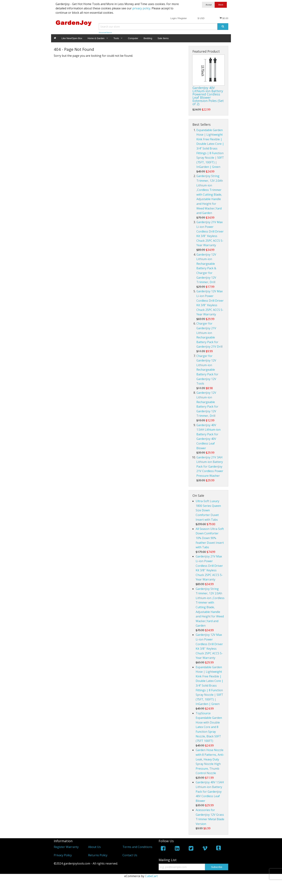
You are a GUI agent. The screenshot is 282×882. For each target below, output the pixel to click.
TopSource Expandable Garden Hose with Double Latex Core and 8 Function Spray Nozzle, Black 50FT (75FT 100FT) (209, 727)
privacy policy (141, 8)
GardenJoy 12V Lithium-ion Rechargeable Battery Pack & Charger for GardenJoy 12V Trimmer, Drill (206, 268)
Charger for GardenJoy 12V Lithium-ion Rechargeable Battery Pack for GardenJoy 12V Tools (207, 370)
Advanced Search (105, 32)
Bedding (148, 38)
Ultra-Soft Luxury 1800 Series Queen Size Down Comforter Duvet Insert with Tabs (208, 510)
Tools (116, 38)
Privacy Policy (63, 855)
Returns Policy (97, 855)
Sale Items (163, 38)
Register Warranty (66, 847)
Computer (133, 38)
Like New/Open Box (72, 38)
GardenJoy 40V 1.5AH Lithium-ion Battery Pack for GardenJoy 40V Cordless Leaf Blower (210, 791)
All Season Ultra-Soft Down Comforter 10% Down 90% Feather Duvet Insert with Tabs (210, 538)
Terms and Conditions (137, 847)
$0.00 (223, 18)
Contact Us (129, 855)
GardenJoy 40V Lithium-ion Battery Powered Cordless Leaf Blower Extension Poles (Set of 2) (208, 96)
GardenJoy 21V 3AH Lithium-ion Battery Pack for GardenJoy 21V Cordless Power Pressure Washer (209, 466)
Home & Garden (96, 38)
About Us (94, 847)
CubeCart (151, 876)
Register (182, 18)
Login (173, 18)
